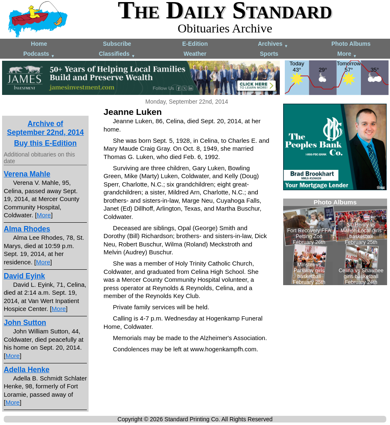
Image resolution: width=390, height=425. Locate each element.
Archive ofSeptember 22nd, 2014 (45, 128)
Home (39, 43)
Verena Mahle (27, 174)
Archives (273, 44)
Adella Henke (26, 369)
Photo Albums (350, 43)
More (347, 54)
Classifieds (117, 54)
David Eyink (24, 276)
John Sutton (25, 322)
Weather (194, 53)
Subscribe (117, 43)
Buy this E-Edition (45, 143)
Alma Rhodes (27, 229)
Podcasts (39, 54)
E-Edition (194, 43)
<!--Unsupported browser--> (335, 242)
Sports (269, 53)
